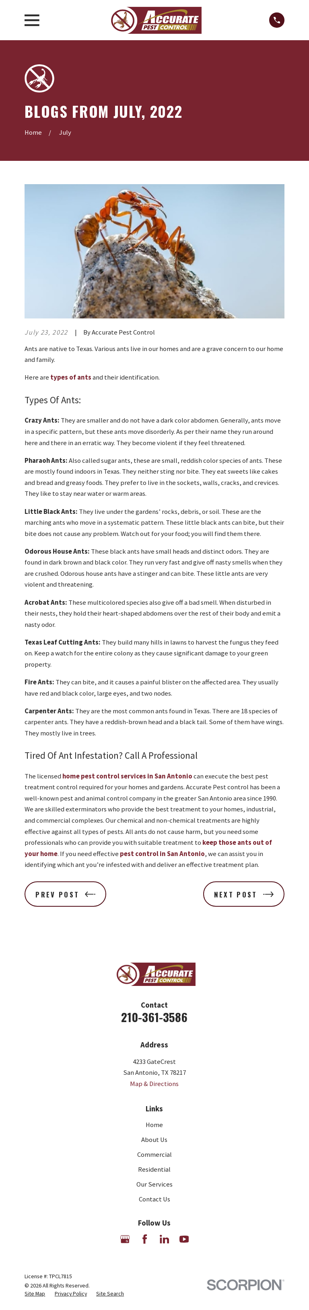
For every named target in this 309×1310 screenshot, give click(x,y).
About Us (154, 1139)
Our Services (154, 1184)
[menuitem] (35, 1294)
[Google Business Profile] (125, 1239)
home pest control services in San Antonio (127, 776)
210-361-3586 (154, 1016)
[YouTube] (184, 1239)
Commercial (154, 1154)
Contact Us (154, 1199)
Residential (154, 1169)
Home (154, 1125)
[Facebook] (144, 1239)
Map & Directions (154, 1084)
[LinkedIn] (164, 1239)
